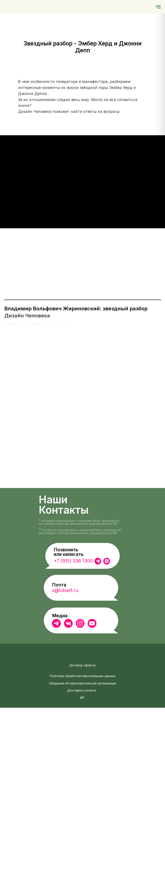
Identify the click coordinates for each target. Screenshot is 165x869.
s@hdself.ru (65, 752)
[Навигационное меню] (158, 6)
